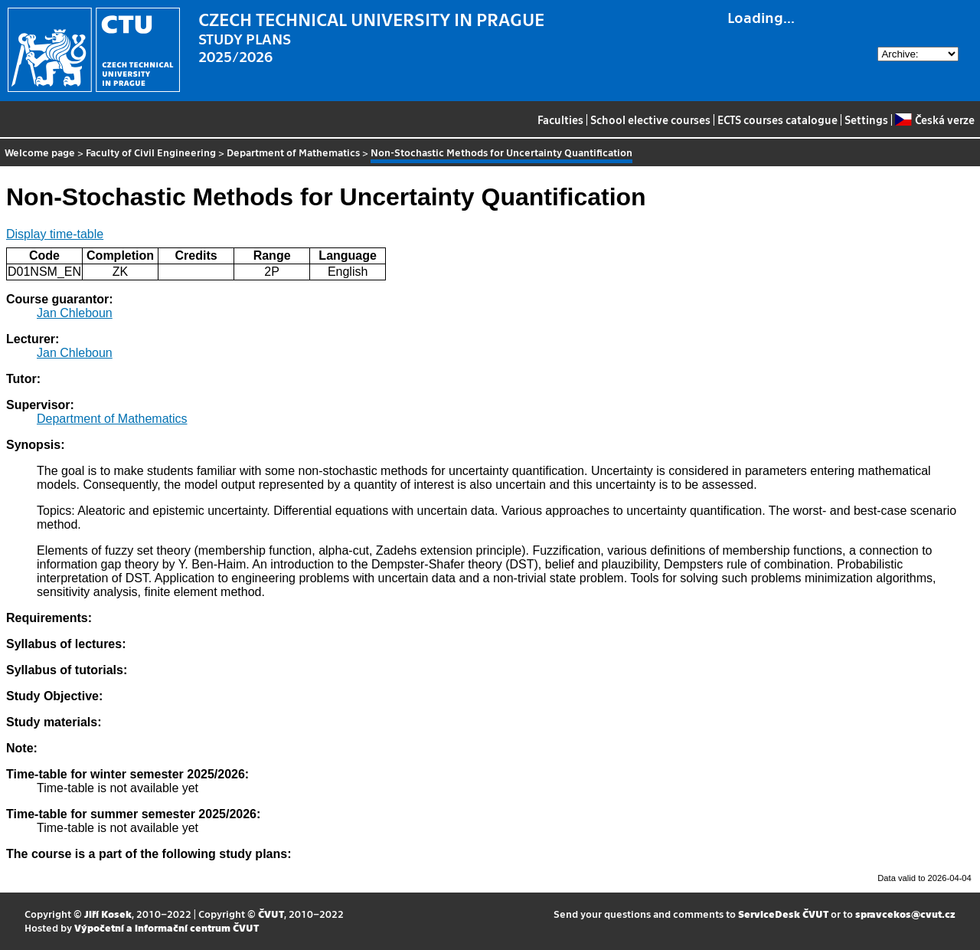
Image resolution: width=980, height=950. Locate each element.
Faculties (560, 119)
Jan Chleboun (75, 312)
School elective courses (650, 119)
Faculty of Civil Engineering (151, 152)
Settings (866, 119)
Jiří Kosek (108, 913)
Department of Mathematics (293, 152)
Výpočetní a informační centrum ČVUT (166, 927)
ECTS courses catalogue (777, 119)
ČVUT (271, 913)
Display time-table (54, 234)
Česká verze (934, 119)
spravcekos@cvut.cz (905, 913)
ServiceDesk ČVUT (783, 913)
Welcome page (40, 152)
